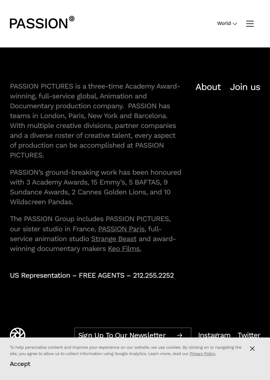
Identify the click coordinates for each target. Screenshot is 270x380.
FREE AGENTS (101, 275)
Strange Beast (113, 238)
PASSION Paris (121, 229)
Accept (20, 363)
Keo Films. (124, 248)
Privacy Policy (202, 353)
